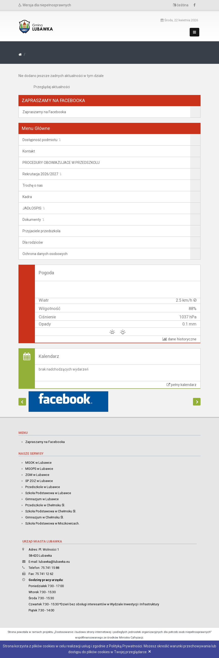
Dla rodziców (33, 242)
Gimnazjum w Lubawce (42, 499)
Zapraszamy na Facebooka (44, 112)
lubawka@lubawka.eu (54, 562)
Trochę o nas (33, 185)
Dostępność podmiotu (40, 140)
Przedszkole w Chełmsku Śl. (45, 505)
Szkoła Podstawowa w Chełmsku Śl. (50, 511)
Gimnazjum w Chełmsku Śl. (44, 517)
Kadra (27, 197)
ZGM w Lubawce (37, 475)
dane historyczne (179, 339)
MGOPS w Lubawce (39, 469)
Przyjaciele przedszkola (41, 231)
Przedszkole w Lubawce (42, 487)
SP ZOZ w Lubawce (39, 481)
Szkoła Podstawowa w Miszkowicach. (52, 523)
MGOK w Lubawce (38, 463)
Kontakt (29, 151)
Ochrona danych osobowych (45, 254)
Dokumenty (32, 220)
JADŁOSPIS (32, 208)
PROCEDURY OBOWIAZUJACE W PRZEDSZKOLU (61, 163)
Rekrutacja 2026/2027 (40, 174)
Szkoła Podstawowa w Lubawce (48, 493)
